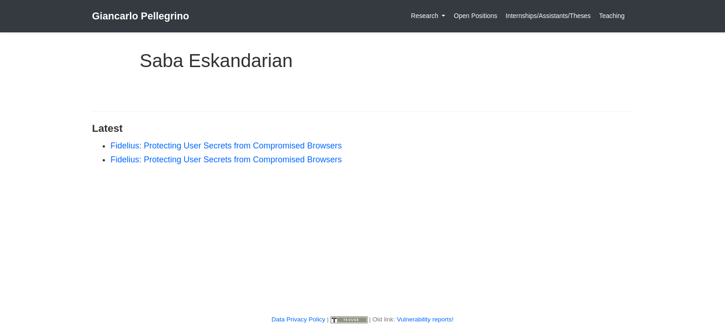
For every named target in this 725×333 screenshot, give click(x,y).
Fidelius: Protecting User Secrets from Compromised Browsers (226, 145)
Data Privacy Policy (298, 319)
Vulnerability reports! (425, 319)
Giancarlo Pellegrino (140, 16)
